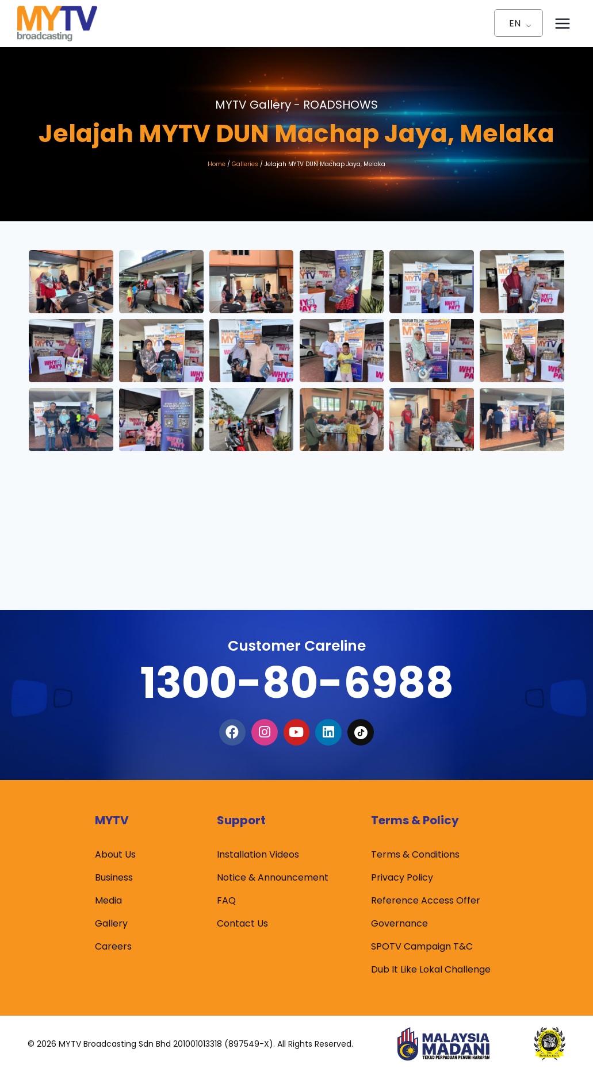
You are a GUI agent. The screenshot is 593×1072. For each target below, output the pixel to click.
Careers (113, 946)
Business (114, 877)
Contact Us (242, 923)
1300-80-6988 (297, 682)
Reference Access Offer (425, 900)
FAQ (226, 900)
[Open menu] (562, 23)
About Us (115, 854)
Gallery (111, 923)
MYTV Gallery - (296, 105)
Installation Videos (258, 854)
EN (515, 23)
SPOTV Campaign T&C (422, 946)
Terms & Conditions (415, 854)
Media (108, 900)
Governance (399, 923)
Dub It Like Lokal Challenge (431, 969)
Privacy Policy (402, 877)
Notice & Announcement (272, 877)
